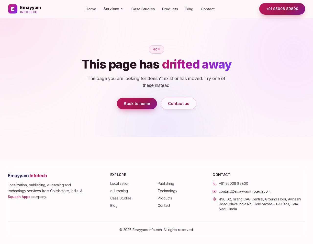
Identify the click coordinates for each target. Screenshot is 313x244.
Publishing (166, 183)
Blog (189, 9)
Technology (167, 191)
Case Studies (143, 9)
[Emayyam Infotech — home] (24, 9)
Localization (119, 183)
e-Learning (119, 191)
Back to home (137, 103)
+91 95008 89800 (282, 9)
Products (170, 9)
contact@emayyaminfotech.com (244, 191)
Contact (208, 9)
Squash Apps (19, 197)
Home (91, 9)
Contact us (178, 103)
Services (113, 8)
